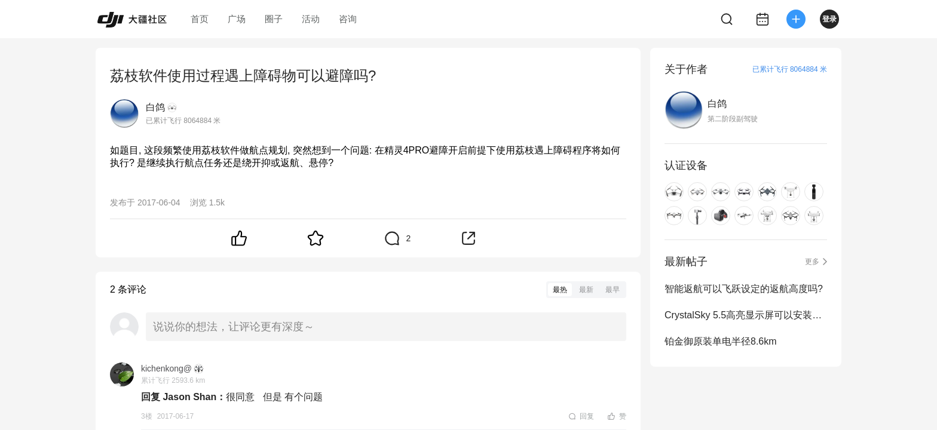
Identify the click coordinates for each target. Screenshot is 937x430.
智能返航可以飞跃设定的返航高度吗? (744, 289)
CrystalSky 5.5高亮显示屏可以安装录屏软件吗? (746, 315)
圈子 (274, 19)
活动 (311, 19)
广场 (237, 19)
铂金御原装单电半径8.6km (721, 341)
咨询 (348, 19)
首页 (200, 19)
